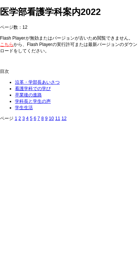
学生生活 (24, 107)
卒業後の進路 (28, 95)
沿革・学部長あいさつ (37, 82)
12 (64, 118)
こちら (6, 44)
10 (51, 118)
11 (57, 118)
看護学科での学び (33, 88)
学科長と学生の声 (33, 101)
